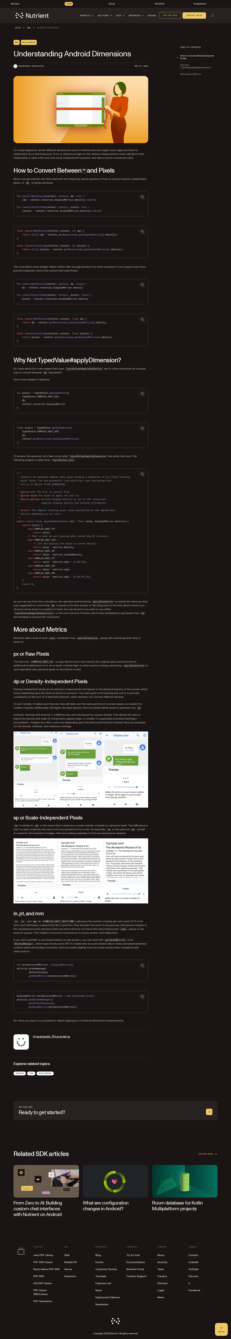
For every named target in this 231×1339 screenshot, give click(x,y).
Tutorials (100, 1276)
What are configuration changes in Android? (105, 1206)
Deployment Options (107, 1297)
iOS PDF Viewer (42, 1283)
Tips (31, 1073)
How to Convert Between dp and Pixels (197, 57)
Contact (193, 1255)
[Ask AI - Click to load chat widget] (221, 1329)
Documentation (135, 1262)
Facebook (194, 1290)
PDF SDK (38, 1276)
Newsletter (101, 1304)
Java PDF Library (43, 1255)
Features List (103, 1283)
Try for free (170, 15)
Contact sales (194, 15)
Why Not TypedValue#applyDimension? (195, 66)
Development (45, 1073)
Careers (162, 1276)
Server (68, 1269)
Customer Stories (106, 1269)
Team (160, 1269)
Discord (193, 1276)
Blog (98, 1255)
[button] (87, 15)
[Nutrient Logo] (32, 15)
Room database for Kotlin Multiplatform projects (177, 1206)
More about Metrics (190, 74)
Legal (160, 1290)
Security (162, 1262)
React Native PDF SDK (46, 1269)
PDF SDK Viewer (43, 1262)
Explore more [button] (208, 1154)
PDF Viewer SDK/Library (40, 1292)
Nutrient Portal (135, 1269)
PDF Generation (42, 1301)
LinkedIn (193, 1262)
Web (66, 1255)
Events (99, 1262)
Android (19, 1073)
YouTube (193, 1269)
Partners (162, 1283)
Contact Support (136, 1276)
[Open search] (212, 15)
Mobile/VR (70, 1262)
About (160, 1255)
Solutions (70, 1276)
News (98, 1290)
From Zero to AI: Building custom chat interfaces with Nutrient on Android (37, 1209)
